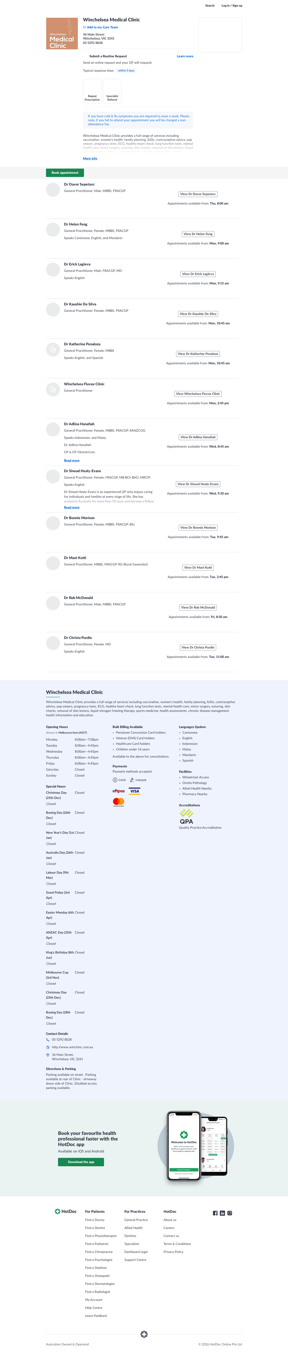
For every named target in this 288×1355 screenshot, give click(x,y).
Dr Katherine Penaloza (82, 344)
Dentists (130, 1236)
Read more (72, 460)
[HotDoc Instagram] (229, 1213)
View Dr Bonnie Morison (198, 527)
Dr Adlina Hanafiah (79, 424)
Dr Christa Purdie (78, 638)
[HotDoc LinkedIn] (222, 1213)
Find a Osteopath (97, 1276)
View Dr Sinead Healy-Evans (198, 484)
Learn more (185, 56)
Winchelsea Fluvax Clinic (84, 384)
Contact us (171, 1236)
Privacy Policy (173, 1252)
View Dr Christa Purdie (198, 647)
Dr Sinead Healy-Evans (82, 471)
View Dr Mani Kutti (198, 567)
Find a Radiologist (97, 1291)
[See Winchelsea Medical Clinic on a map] (220, 35)
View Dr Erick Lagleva (198, 274)
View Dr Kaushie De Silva (198, 314)
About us (170, 1220)
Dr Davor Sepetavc (79, 184)
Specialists (131, 1244)
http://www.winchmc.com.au (72, 1047)
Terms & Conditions (177, 1244)
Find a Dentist (95, 1228)
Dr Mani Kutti (75, 558)
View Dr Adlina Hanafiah (198, 437)
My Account (93, 1299)
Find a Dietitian (96, 1268)
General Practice (136, 1220)
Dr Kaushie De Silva (80, 304)
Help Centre (93, 1307)
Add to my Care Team (100, 27)
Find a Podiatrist (96, 1244)
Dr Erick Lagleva (77, 264)
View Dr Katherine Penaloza (198, 354)
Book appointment (65, 172)
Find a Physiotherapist (101, 1236)
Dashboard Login (136, 1252)
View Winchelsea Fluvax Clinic (198, 393)
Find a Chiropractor (99, 1252)
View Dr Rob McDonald (198, 607)
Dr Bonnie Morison (79, 518)
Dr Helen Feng (75, 224)
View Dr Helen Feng (198, 234)
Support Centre (135, 1260)
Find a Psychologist (98, 1260)
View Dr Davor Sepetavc (198, 194)
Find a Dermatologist (100, 1283)
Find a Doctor (95, 1220)
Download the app (81, 1162)
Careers (169, 1228)
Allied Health (133, 1228)
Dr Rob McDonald (78, 598)
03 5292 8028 (62, 1039)
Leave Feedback (96, 1315)
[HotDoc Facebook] (215, 1213)
